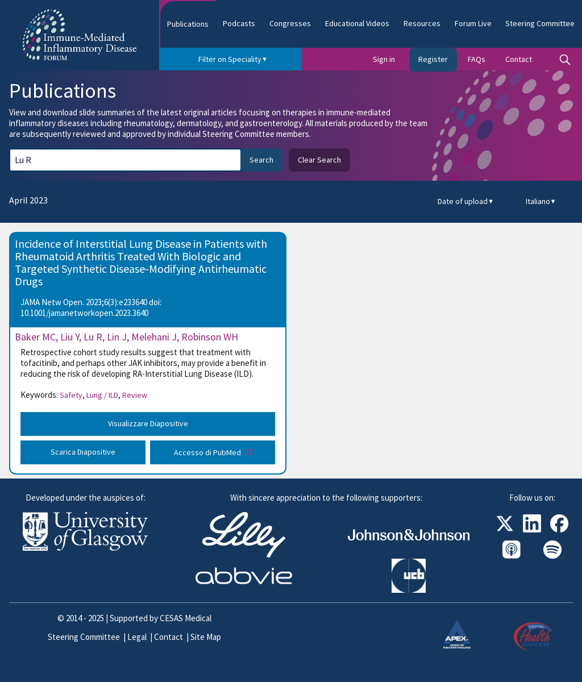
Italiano (541, 201)
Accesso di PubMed (208, 452)
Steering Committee (540, 23)
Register (433, 59)
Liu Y (69, 336)
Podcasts (239, 23)
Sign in (384, 59)
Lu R (93, 336)
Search (261, 160)
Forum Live (473, 23)
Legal (137, 636)
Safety (72, 395)
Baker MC (35, 336)
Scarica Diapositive (83, 452)
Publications (188, 24)
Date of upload (466, 201)
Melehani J (154, 336)
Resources (422, 23)
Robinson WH (209, 336)
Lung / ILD (103, 395)
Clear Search (319, 160)
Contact (518, 59)
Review (134, 395)
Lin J (117, 336)
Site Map (205, 636)
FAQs (476, 59)
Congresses (290, 23)
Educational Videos (357, 23)
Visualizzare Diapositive (148, 423)
